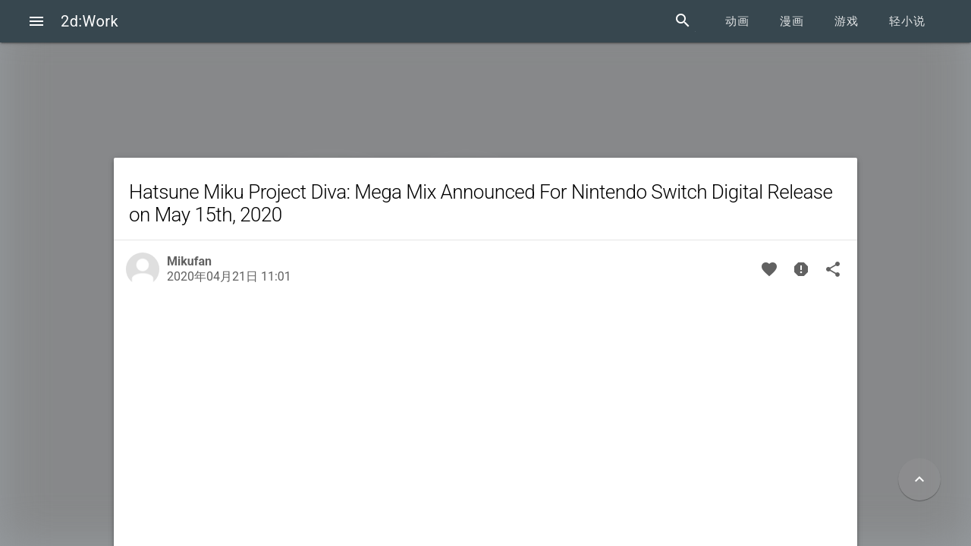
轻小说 (907, 21)
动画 (737, 21)
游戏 (846, 21)
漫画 (792, 21)
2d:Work (89, 21)
